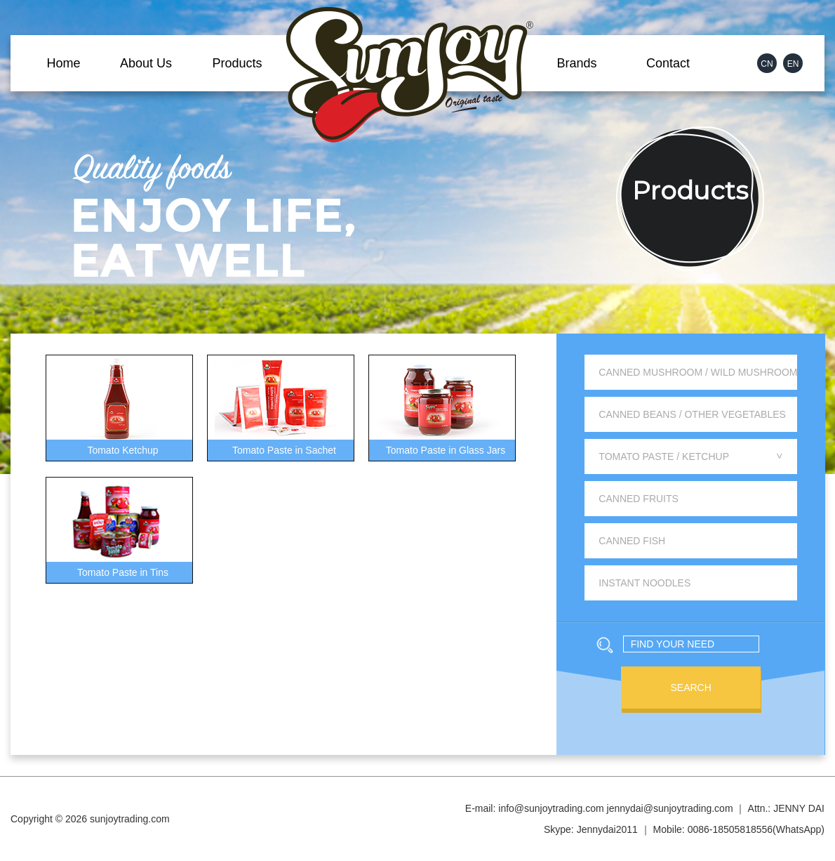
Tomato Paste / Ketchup (692, 456)
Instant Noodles (644, 583)
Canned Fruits (639, 498)
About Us (146, 63)
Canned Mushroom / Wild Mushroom (698, 372)
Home (63, 63)
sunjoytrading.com (130, 818)
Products (237, 63)
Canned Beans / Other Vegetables (692, 414)
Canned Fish (632, 540)
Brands (576, 63)
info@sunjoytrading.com (550, 808)
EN (793, 64)
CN (767, 64)
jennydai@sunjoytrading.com (670, 808)
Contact (668, 63)
